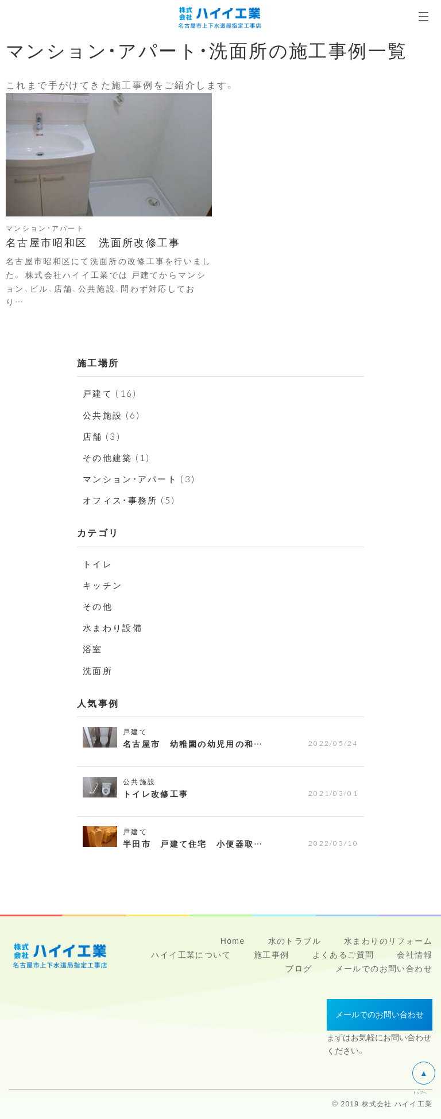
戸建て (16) (111, 393)
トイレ (98, 563)
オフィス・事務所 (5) (132, 499)
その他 (98, 606)
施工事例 (271, 954)
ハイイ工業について (191, 954)
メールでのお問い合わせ (383, 968)
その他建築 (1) (118, 457)
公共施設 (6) (113, 414)
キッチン (104, 584)
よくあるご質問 (343, 954)
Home (232, 941)
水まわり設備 (114, 627)
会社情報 (414, 954)
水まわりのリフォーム (388, 941)
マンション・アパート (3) (143, 478)
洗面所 (98, 670)
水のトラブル (294, 941)
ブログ (298, 968)
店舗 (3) (102, 436)
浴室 (93, 648)
